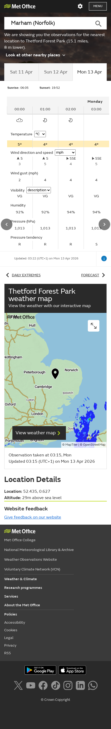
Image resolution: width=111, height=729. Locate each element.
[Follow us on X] (19, 686)
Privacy (10, 645)
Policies (10, 614)
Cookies (10, 630)
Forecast (94, 275)
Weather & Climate (20, 579)
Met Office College (20, 540)
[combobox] (47, 23)
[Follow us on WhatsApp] (92, 686)
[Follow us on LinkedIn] (81, 686)
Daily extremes (22, 275)
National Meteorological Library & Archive (39, 550)
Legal (8, 638)
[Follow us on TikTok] (56, 686)
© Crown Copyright (55, 700)
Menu (97, 6)
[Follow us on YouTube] (31, 686)
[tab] (21, 72)
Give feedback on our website (32, 517)
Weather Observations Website (30, 559)
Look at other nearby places (35, 54)
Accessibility (14, 622)
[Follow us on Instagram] (69, 686)
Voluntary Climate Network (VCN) (32, 569)
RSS (7, 653)
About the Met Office (22, 605)
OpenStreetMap (94, 445)
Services (11, 596)
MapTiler (71, 445)
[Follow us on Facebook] (44, 686)
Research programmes (23, 587)
